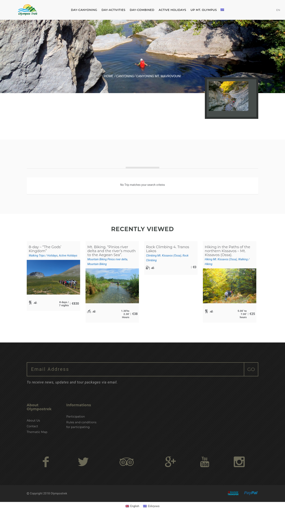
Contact (32, 426)
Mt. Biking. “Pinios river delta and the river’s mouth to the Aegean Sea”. (111, 251)
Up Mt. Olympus (204, 10)
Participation (75, 416)
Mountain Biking (97, 264)
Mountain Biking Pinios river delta (107, 259)
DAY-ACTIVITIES (113, 10)
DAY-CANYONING (84, 10)
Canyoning (125, 76)
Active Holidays (68, 255)
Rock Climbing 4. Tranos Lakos (167, 249)
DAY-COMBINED (142, 10)
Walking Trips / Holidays (43, 255)
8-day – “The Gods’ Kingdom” (45, 249)
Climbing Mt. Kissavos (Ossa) (163, 255)
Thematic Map (37, 432)
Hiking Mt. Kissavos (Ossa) (221, 259)
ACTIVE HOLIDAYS (172, 10)
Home (108, 76)
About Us (33, 420)
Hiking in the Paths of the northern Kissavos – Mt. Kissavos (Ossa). (227, 251)
